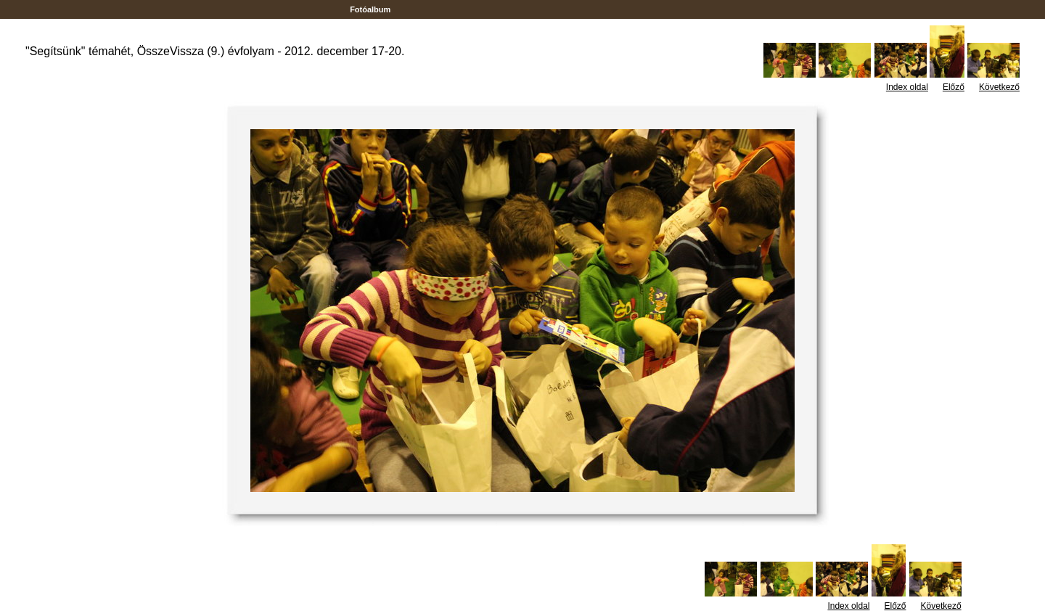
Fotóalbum (370, 9)
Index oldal (907, 87)
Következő (999, 87)
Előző (953, 87)
